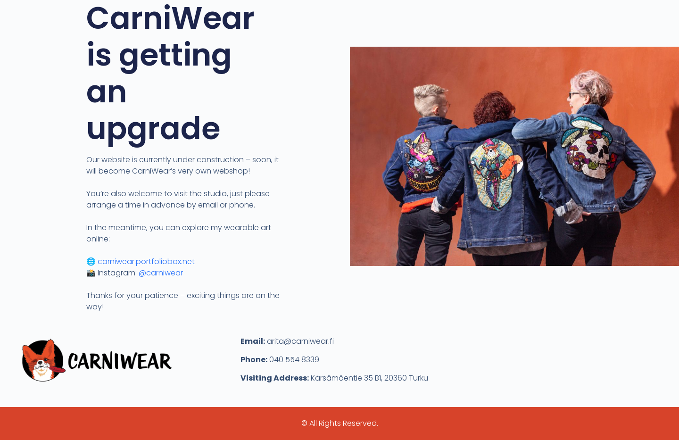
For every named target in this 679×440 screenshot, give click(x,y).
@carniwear (161, 272)
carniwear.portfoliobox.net (146, 261)
